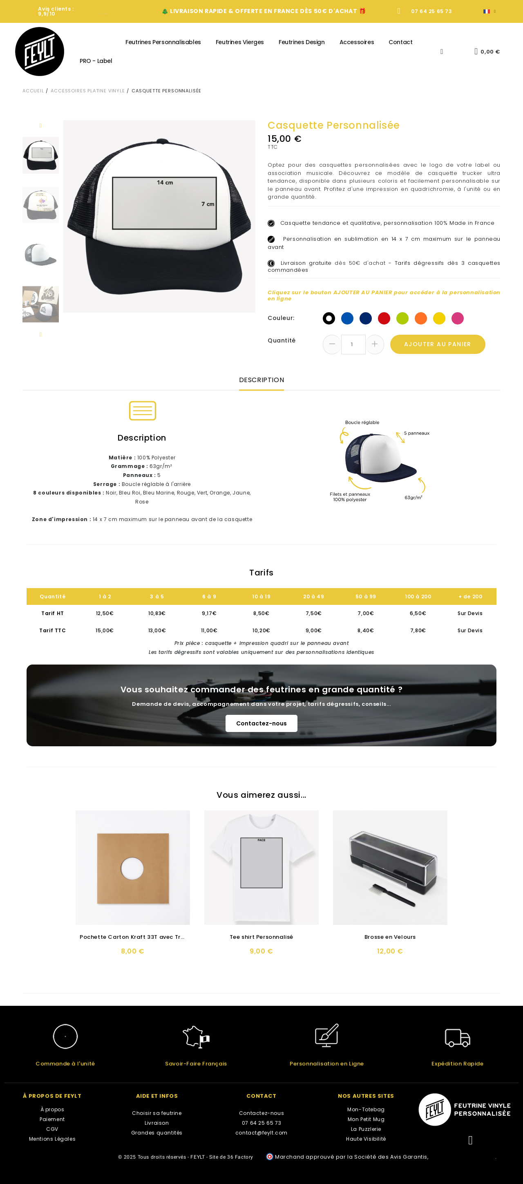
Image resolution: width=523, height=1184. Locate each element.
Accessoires (357, 42)
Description (261, 380)
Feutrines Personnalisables (163, 42)
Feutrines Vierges (240, 42)
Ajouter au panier (438, 344)
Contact (400, 42)
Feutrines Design (302, 42)
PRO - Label (96, 61)
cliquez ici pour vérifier (462, 1156)
